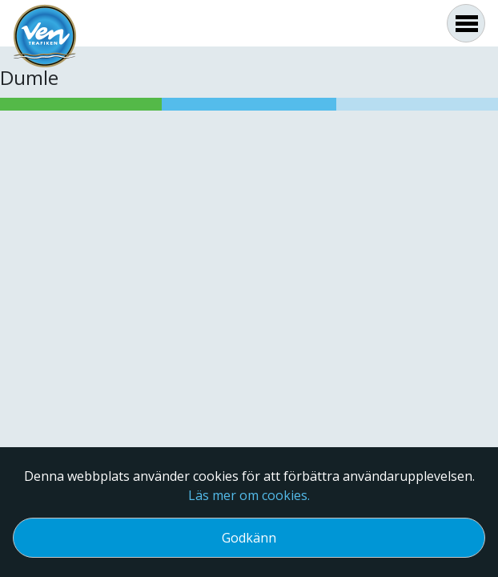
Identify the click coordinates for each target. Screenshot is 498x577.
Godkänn (249, 538)
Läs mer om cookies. (249, 495)
